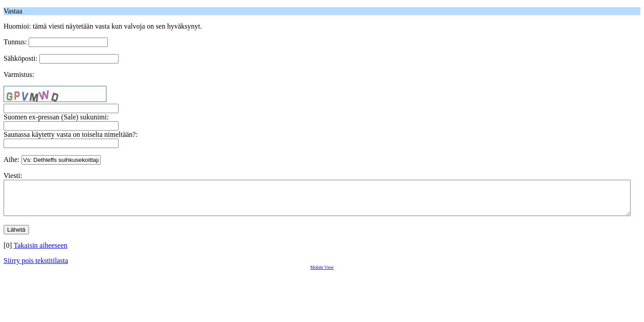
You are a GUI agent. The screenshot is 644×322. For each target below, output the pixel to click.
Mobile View (322, 273)
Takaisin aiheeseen (40, 252)
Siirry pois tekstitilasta (36, 267)
